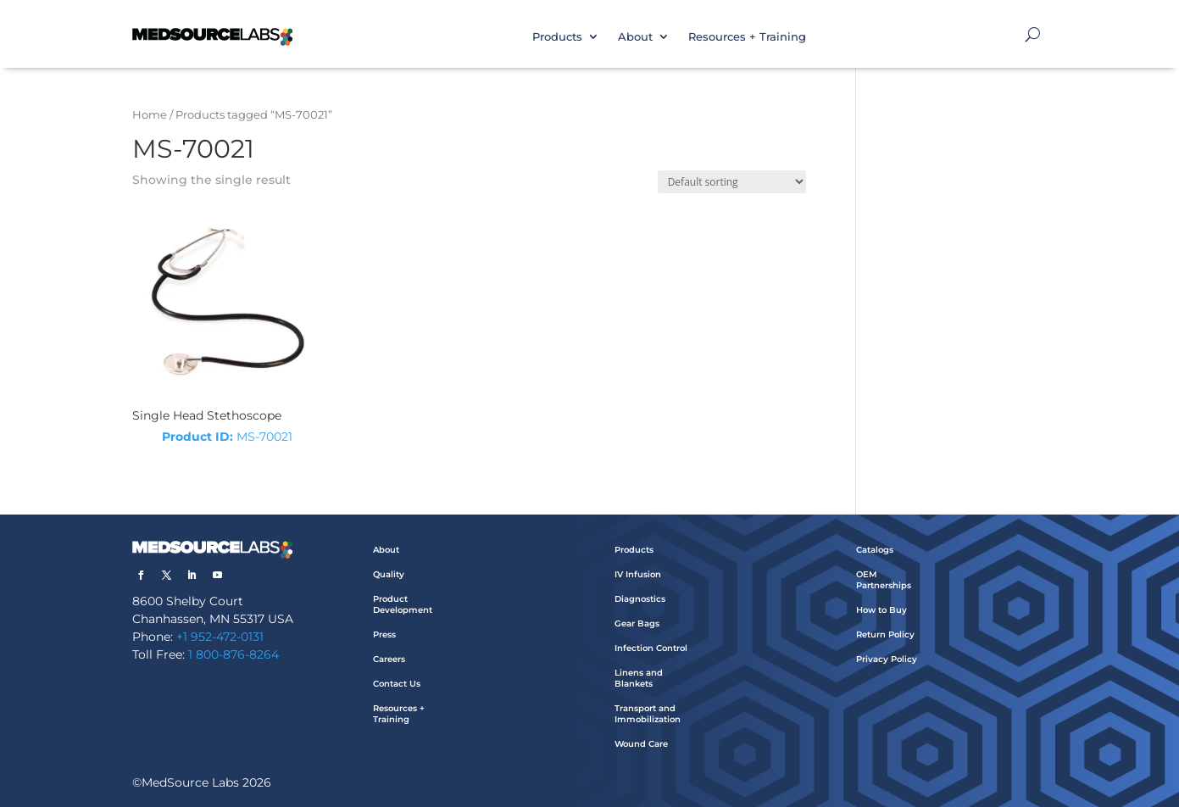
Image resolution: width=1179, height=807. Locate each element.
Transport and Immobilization (648, 714)
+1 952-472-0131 (220, 636)
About (635, 36)
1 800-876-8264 (233, 654)
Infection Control (651, 648)
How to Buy (881, 609)
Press (384, 634)
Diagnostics (640, 598)
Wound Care (641, 743)
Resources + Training (747, 36)
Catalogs (874, 549)
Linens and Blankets (639, 678)
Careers (389, 659)
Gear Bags (637, 623)
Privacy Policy (886, 659)
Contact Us (396, 683)
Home (149, 115)
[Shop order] (732, 181)
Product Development (402, 604)
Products (557, 36)
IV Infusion (638, 574)
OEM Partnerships (883, 580)
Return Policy (885, 634)
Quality (388, 574)
